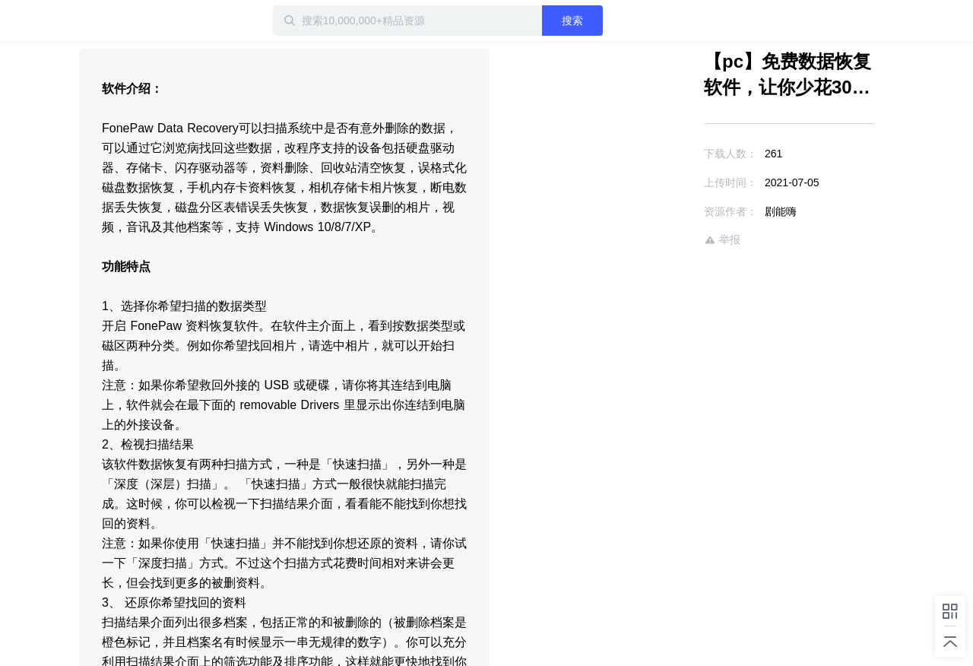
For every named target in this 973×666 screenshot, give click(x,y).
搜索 (572, 20)
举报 (722, 239)
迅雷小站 (159, 20)
